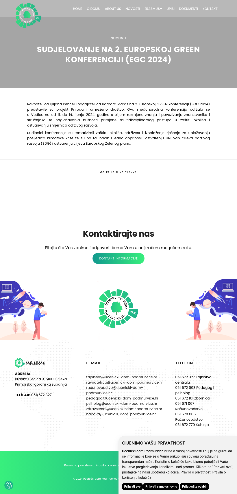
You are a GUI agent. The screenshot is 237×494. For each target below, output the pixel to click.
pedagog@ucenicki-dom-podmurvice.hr (122, 398)
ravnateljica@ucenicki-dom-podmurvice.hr (124, 382)
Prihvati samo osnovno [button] (161, 486)
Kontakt (210, 8)
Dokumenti (188, 8)
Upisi (170, 8)
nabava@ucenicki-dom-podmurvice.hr (121, 414)
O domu (93, 8)
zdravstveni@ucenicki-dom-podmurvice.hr (124, 408)
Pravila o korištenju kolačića (117, 465)
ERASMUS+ (153, 8)
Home (77, 8)
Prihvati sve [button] (132, 486)
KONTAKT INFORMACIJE (118, 258)
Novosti (133, 8)
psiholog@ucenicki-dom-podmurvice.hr (121, 403)
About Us (113, 8)
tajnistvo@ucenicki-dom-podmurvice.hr (121, 377)
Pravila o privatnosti (196, 472)
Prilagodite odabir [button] (194, 486)
